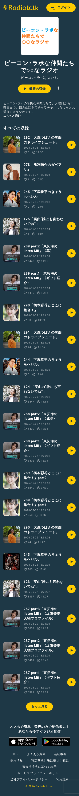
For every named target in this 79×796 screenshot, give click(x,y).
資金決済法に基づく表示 (39, 766)
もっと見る (39, 706)
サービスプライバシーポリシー (39, 773)
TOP (15, 754)
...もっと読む (12, 115)
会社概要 (60, 754)
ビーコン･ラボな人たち (39, 77)
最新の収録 (34, 88)
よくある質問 (36, 754)
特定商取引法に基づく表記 (50, 760)
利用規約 (62, 779)
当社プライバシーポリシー (29, 779)
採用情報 (16, 760)
